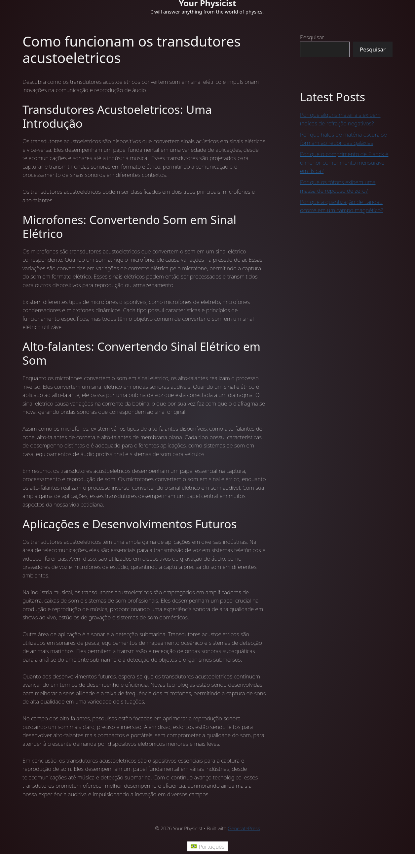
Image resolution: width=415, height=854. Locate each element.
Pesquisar (312, 37)
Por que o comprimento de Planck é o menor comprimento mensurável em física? (344, 162)
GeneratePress (244, 828)
